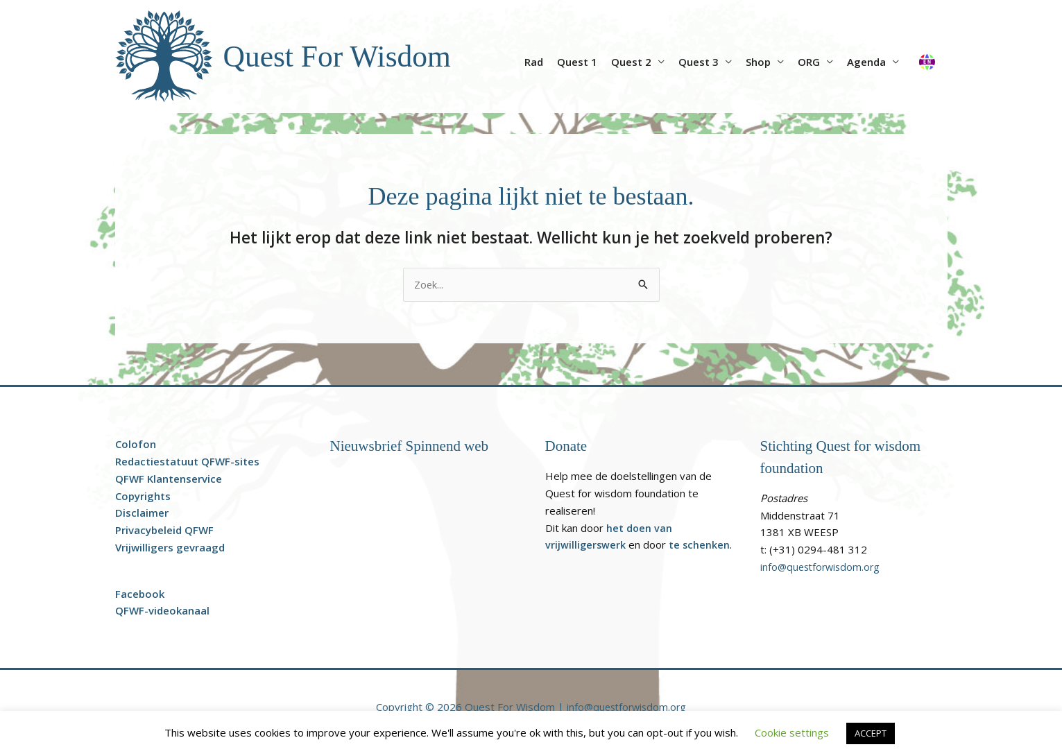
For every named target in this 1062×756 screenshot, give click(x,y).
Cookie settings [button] (792, 732)
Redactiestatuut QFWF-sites (187, 462)
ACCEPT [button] (871, 733)
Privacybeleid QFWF (164, 531)
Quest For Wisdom (342, 56)
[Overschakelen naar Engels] (927, 57)
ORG (809, 62)
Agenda (866, 62)
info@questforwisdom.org (822, 567)
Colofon (135, 445)
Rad (533, 62)
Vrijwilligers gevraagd (170, 548)
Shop (758, 62)
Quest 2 (631, 62)
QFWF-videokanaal (162, 611)
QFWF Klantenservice (168, 479)
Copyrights (143, 497)
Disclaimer (142, 513)
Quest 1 (577, 62)
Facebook (139, 594)
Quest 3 (698, 62)
